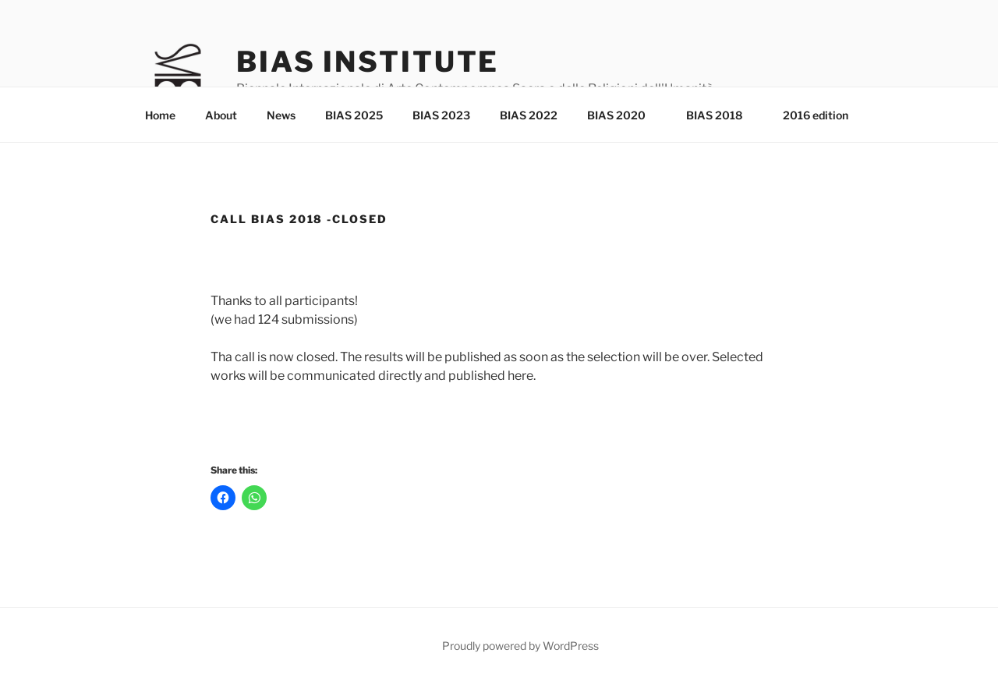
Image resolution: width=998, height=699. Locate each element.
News (281, 115)
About (221, 115)
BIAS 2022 (528, 115)
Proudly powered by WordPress (520, 645)
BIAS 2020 (623, 115)
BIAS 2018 (721, 115)
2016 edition (815, 115)
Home (160, 115)
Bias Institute (367, 61)
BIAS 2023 (441, 115)
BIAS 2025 (354, 115)
